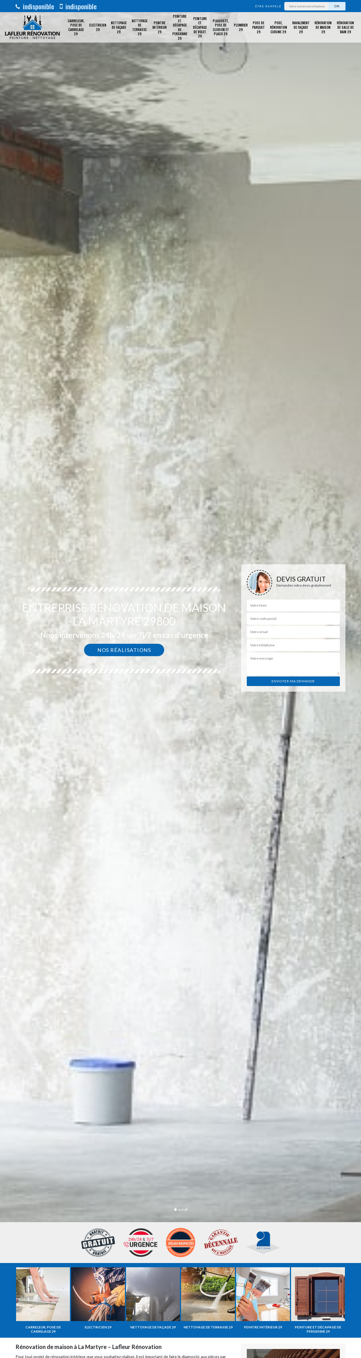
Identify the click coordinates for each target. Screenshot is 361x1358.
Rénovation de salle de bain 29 (345, 27)
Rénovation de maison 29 (323, 27)
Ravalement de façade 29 (301, 27)
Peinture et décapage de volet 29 (200, 27)
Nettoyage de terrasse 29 (140, 27)
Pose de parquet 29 (258, 27)
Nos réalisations (124, 650)
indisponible (35, 6)
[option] (180, 679)
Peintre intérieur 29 (159, 27)
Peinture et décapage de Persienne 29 (179, 27)
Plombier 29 (241, 27)
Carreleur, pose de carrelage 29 (76, 27)
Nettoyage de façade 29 (119, 27)
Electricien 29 (97, 27)
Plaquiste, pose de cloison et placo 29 (221, 27)
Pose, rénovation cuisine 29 (278, 27)
